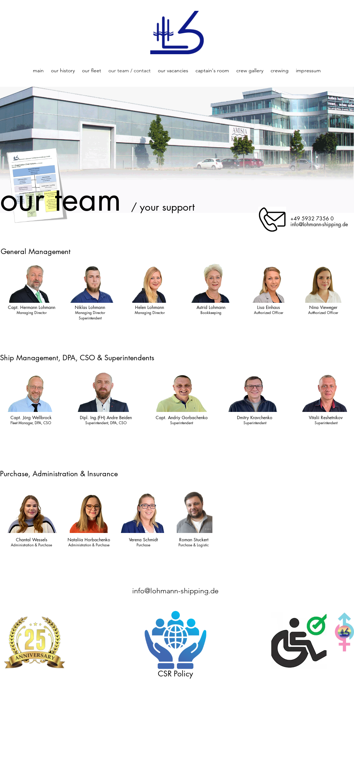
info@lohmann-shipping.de (175, 590)
